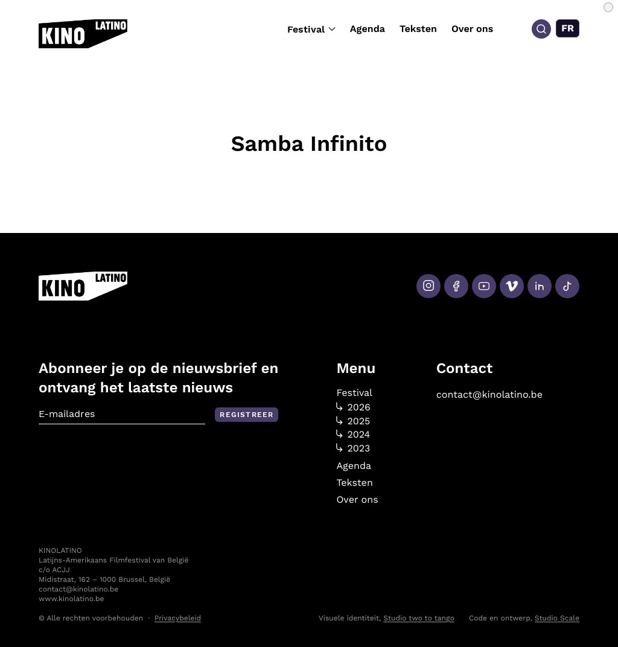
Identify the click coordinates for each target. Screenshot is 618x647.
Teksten (418, 28)
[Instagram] (428, 286)
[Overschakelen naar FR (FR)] (567, 28)
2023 (353, 448)
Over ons (472, 28)
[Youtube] (484, 286)
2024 (353, 434)
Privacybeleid (177, 618)
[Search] (541, 29)
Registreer (246, 414)
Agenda (367, 28)
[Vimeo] (512, 286)
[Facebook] (456, 286)
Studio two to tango (418, 618)
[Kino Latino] (83, 33)
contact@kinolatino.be (489, 394)
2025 (353, 421)
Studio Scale (557, 618)
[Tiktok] (567, 286)
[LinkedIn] (539, 286)
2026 (353, 407)
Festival (311, 29)
